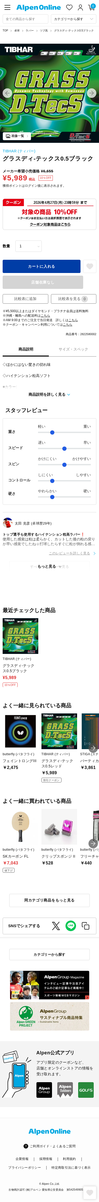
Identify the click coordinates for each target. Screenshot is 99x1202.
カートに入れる (41, 266)
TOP (5, 30)
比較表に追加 (25, 299)
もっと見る (46, 566)
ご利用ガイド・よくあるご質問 (53, 1146)
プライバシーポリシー (24, 1167)
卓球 (17, 30)
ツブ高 (44, 30)
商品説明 (25, 349)
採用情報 (45, 1159)
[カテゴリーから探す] (74, 19)
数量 (6, 246)
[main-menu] (7, 7)
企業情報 (22, 1159)
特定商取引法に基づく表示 (71, 1167)
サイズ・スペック (73, 349)
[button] (7, 93)
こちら (45, 315)
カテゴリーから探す (49, 955)
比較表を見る (73, 299)
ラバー (30, 30)
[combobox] (25, 19)
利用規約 (69, 1159)
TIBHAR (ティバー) (19, 151)
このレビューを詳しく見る (69, 553)
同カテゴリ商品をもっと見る (49, 900)
